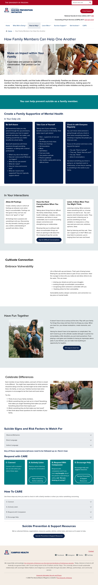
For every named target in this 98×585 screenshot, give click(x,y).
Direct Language (11, 440)
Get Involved (74, 26)
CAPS (85, 26)
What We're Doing (19, 26)
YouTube (90, 555)
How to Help (33, 26)
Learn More (46, 26)
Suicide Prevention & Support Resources (83, 478)
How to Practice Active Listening (37, 480)
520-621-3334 (89, 20)
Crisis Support (87, 11)
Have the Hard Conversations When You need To (47, 204)
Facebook (60, 555)
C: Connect (10, 502)
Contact (91, 551)
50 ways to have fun (72, 348)
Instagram (71, 555)
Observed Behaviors (13, 435)
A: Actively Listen (36, 462)
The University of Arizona (64, 578)
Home (8, 26)
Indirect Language (12, 445)
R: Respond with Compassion (16, 512)
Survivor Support (60, 26)
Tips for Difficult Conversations (49, 240)
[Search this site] (80, 2)
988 (92, 16)
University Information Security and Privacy (49, 575)
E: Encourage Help (83, 462)
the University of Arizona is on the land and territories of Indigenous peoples (49, 563)
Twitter (81, 555)
